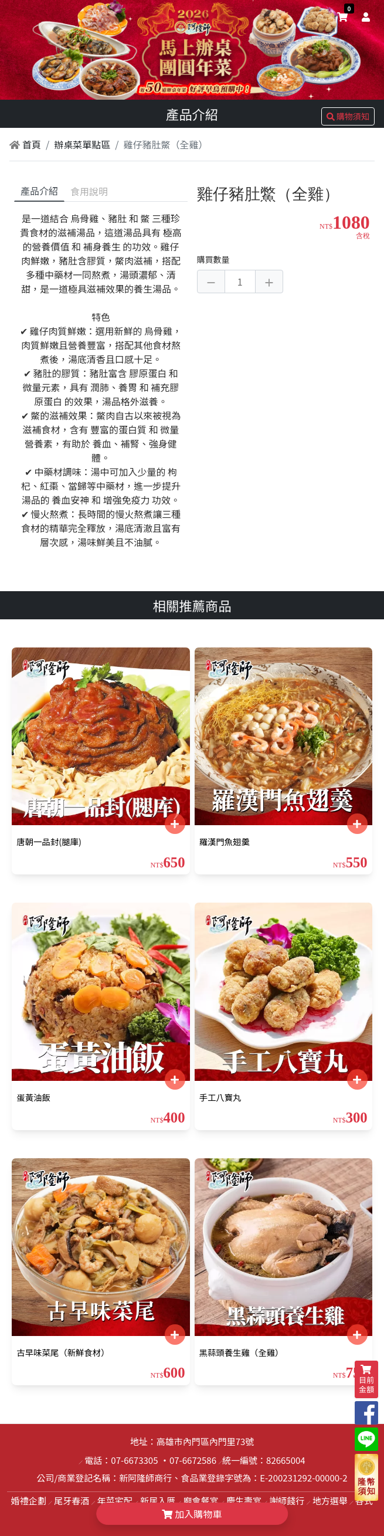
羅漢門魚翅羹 (224, 841)
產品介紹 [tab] (39, 191)
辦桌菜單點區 (82, 144)
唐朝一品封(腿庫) (48, 841)
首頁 (25, 144)
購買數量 (213, 259)
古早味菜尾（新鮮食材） (62, 1352)
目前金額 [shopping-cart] (366, 1380)
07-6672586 (192, 1460)
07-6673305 (134, 1460)
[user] (363, 16)
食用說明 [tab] (89, 191)
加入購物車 (192, 1514)
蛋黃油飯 (33, 1097)
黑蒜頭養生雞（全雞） (241, 1352)
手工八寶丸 (220, 1097)
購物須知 (348, 116)
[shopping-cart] (342, 16)
